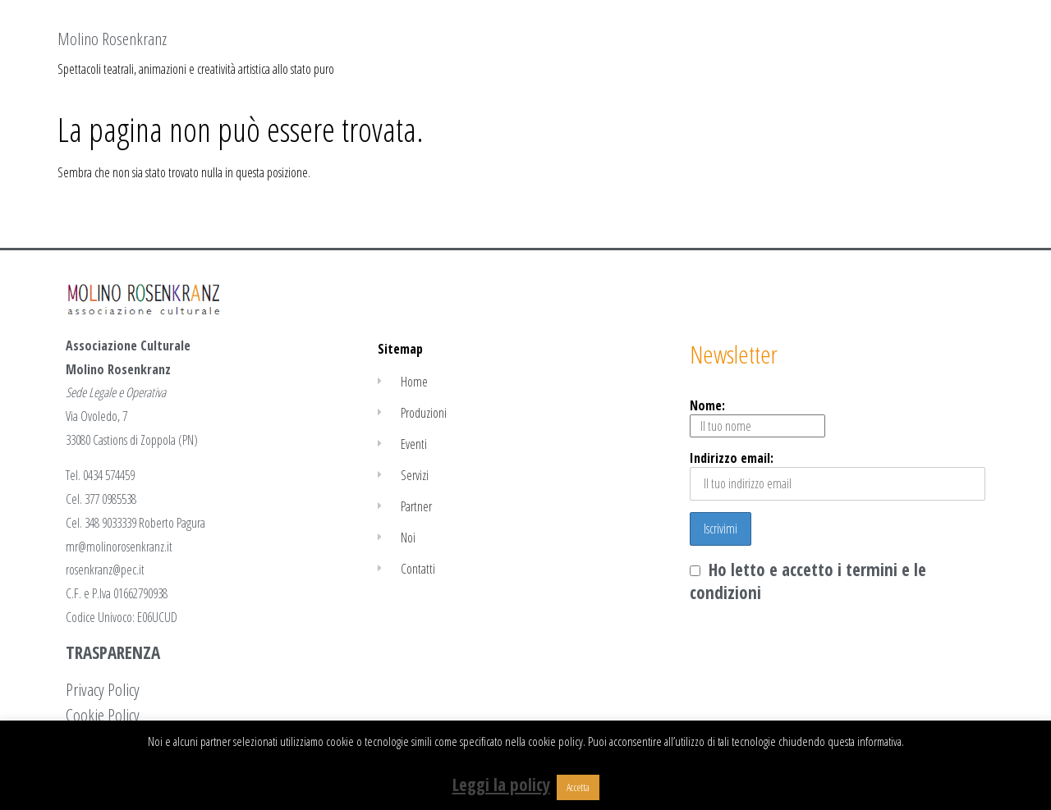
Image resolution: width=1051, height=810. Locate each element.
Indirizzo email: (837, 475)
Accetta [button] (578, 787)
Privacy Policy (103, 689)
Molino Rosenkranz (112, 38)
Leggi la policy (501, 784)
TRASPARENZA (113, 652)
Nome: (757, 416)
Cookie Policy (103, 714)
